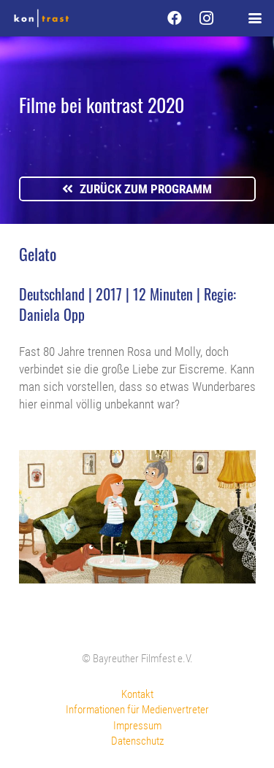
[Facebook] (174, 18)
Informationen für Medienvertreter (137, 709)
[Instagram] (206, 18)
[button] (254, 18)
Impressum (137, 725)
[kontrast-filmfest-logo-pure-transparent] (41, 18)
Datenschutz (137, 741)
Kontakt (137, 694)
